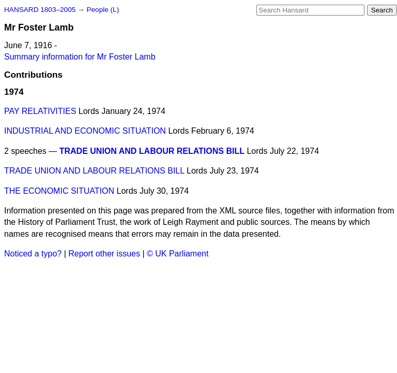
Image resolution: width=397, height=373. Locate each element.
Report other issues (104, 253)
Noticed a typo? (33, 253)
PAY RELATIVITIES (40, 111)
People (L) (102, 9)
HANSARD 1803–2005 (39, 9)
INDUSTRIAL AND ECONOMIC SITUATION (85, 130)
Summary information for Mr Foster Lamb (80, 56)
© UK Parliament (177, 253)
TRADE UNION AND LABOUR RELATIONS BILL (152, 151)
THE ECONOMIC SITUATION (59, 191)
